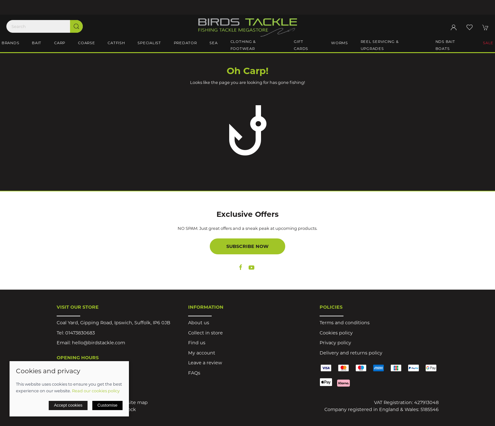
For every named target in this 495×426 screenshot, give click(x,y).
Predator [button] (185, 43)
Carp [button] (59, 43)
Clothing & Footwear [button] (243, 45)
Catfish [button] (116, 43)
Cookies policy (336, 333)
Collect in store (205, 333)
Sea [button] (213, 43)
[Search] (44, 26)
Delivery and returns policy (351, 353)
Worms (339, 43)
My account (201, 353)
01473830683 (80, 333)
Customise (107, 405)
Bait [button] (36, 43)
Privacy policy (335, 343)
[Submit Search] (76, 26)
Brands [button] (10, 43)
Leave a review (205, 363)
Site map (137, 402)
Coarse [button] (86, 43)
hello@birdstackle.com (98, 343)
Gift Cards (301, 45)
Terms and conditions (345, 323)
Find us (196, 343)
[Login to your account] (453, 27)
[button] (469, 27)
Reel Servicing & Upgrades (380, 45)
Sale (488, 43)
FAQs (194, 373)
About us (198, 323)
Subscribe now (247, 246)
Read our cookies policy (96, 390)
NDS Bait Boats (445, 45)
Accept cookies (68, 405)
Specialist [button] (149, 43)
